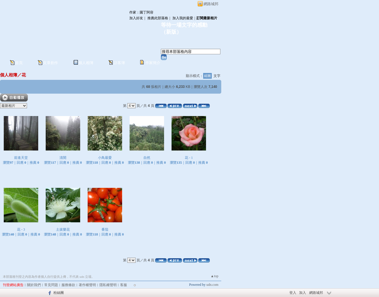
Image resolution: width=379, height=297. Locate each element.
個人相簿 (85, 63)
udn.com (212, 285)
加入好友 (136, 18)
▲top (214, 276)
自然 (146, 158)
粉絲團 (58, 293)
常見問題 (51, 285)
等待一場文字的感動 (184, 25)
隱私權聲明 (108, 285)
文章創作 (50, 63)
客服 (123, 285)
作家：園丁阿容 (141, 12)
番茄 (104, 229)
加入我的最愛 (182, 18)
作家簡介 (152, 63)
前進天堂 (21, 158)
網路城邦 (210, 4)
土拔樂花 (63, 229)
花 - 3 (21, 229)
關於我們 (34, 285)
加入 (302, 293)
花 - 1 (189, 158)
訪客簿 (119, 63)
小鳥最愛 (105, 158)
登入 (292, 293)
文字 (216, 76)
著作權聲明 (87, 285)
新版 (171, 32)
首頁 (19, 63)
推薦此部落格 (157, 18)
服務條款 (68, 285)
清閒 (62, 158)
